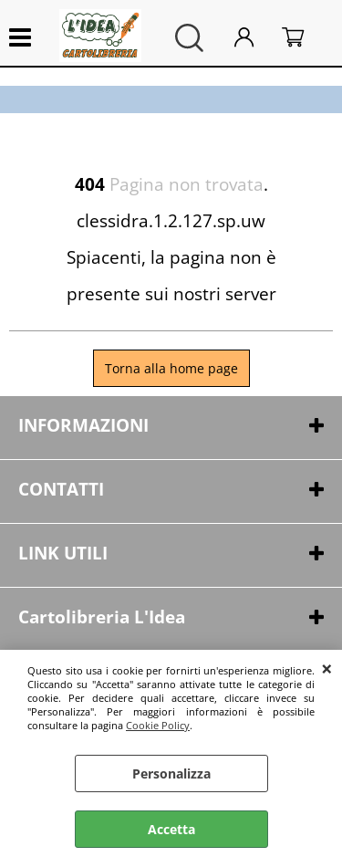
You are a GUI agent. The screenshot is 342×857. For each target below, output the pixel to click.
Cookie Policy (158, 725)
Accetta (171, 829)
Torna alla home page (171, 368)
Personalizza (171, 773)
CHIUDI (327, 668)
